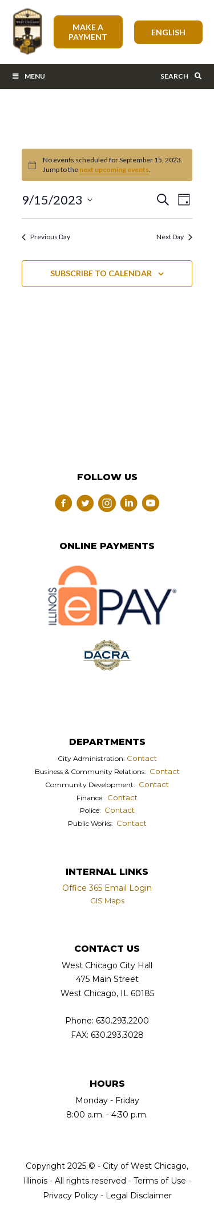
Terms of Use (158, 1181)
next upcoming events (114, 169)
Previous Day (46, 236)
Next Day (174, 236)
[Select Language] (168, 32)
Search (181, 76)
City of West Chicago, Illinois (26, 32)
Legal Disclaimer (139, 1195)
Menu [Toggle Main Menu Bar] (28, 76)
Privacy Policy (70, 1195)
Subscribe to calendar (101, 273)
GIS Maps (107, 900)
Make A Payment (87, 32)
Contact (142, 758)
